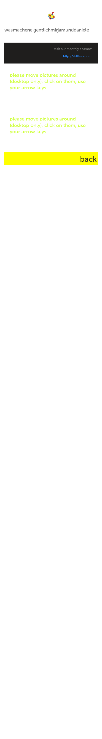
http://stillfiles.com (77, 56)
